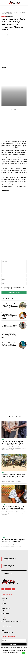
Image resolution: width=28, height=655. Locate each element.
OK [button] (23, 652)
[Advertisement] (14, 51)
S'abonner (14, 645)
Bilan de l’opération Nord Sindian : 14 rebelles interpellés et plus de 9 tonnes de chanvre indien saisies (9, 306)
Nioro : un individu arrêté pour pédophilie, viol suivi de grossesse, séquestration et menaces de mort (9, 345)
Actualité (4, 504)
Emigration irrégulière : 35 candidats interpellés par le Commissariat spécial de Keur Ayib (9, 335)
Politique (11, 16)
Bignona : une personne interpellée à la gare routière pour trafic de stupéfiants (9, 325)
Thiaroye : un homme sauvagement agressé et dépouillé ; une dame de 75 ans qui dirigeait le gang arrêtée (13, 443)
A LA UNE (3, 12)
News (7, 16)
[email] (14, 640)
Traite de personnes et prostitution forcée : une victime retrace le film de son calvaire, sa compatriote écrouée (9, 315)
